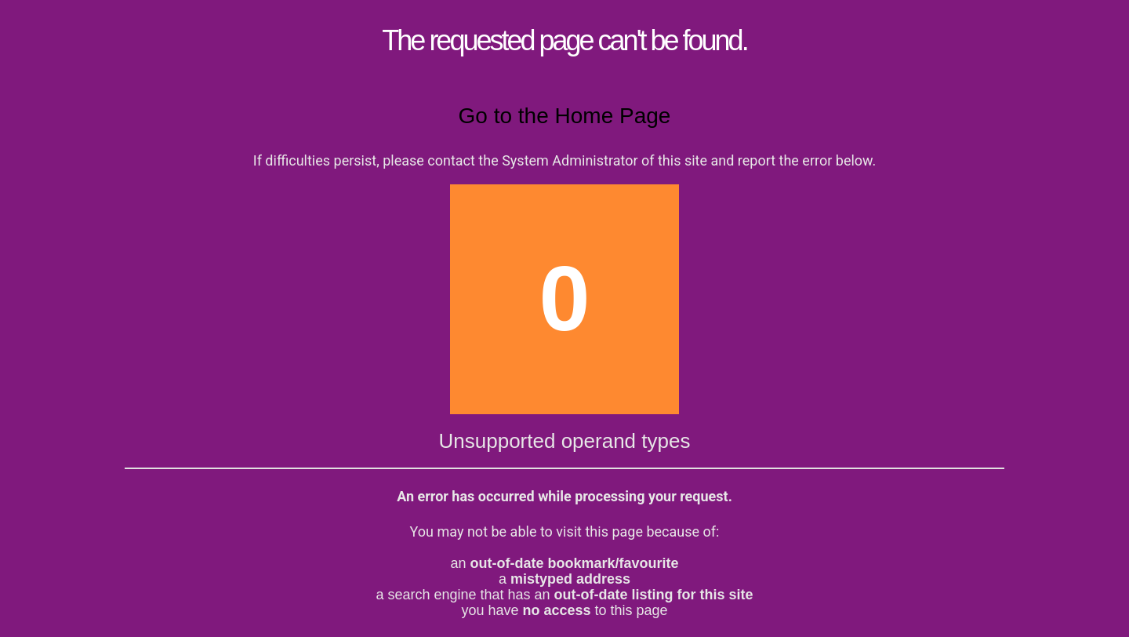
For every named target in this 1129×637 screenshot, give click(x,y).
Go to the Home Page (565, 116)
